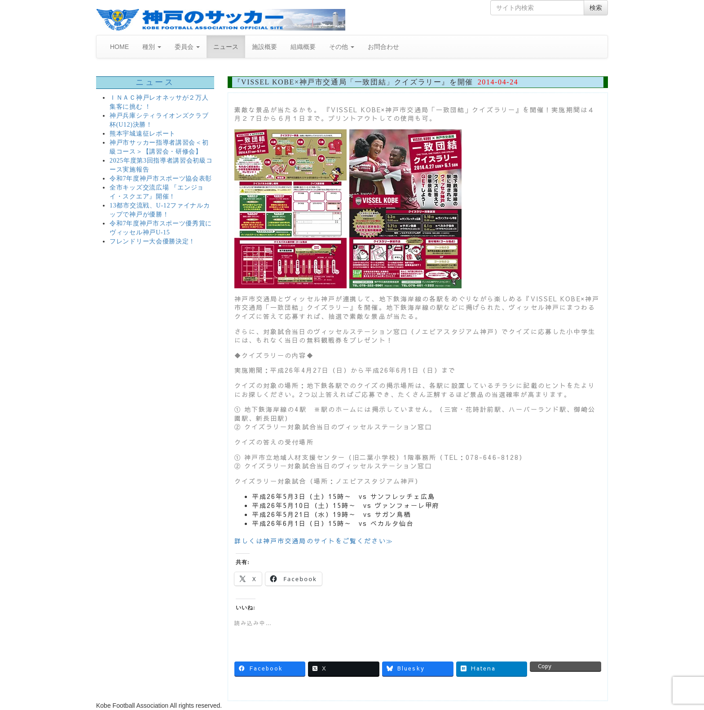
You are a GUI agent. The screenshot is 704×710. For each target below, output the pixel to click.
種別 (151, 46)
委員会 (187, 46)
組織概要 (303, 46)
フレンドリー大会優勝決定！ (152, 241)
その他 (341, 46)
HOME (119, 46)
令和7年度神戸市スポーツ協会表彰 (161, 178)
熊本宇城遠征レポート (143, 133)
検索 (596, 7)
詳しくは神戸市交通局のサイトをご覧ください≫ (313, 540)
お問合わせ (383, 46)
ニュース (225, 46)
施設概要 (264, 46)
